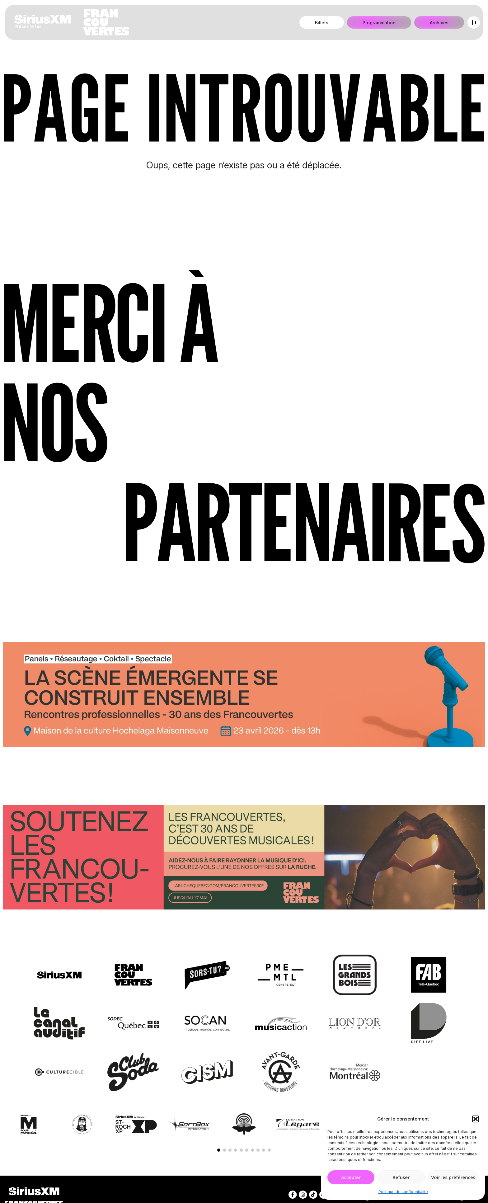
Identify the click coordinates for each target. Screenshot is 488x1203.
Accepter (351, 1177)
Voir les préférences (453, 1177)
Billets (321, 22)
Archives (439, 22)
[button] (475, 1119)
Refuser (401, 1177)
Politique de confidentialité (403, 1191)
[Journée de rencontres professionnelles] (244, 695)
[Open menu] (473, 22)
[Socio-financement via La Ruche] (244, 858)
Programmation (379, 22)
